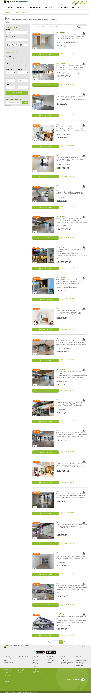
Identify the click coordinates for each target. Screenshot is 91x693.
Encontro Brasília (22, 677)
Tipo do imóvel (10, 37)
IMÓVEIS (7, 656)
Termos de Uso (65, 663)
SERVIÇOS (35, 666)
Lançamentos (34, 7)
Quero (8, 29)
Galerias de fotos (36, 663)
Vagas (7, 63)
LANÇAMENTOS (23, 656)
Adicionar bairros (12, 52)
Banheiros (9, 69)
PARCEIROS (79, 656)
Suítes (20, 69)
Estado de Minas (80, 662)
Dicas (33, 662)
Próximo (69, 642)
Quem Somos (64, 660)
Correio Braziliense (80, 659)
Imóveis (20, 7)
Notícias (48, 7)
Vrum (19, 672)
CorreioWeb (21, 671)
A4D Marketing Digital (38, 673)
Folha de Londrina (80, 663)
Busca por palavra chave (13, 99)
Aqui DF (6, 672)
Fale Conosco (77, 7)
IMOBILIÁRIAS (51, 656)
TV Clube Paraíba (80, 665)
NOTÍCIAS (35, 656)
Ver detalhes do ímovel (45, 54)
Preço (7, 77)
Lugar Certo (9, 1)
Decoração (35, 659)
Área (7, 84)
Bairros (8, 49)
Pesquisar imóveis (8, 662)
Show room (35, 660)
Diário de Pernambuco (81, 660)
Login (7, 645)
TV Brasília (6, 677)
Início (10, 7)
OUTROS (64, 656)
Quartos (8, 56)
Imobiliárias (62, 7)
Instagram (27, 645)
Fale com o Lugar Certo (17, 645)
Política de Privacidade (67, 662)
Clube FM (6, 681)
